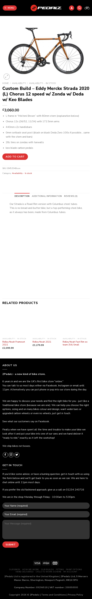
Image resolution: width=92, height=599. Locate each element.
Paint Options (74, 569)
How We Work (30, 569)
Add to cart (15, 156)
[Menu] (10, 8)
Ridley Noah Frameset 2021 (13, 343)
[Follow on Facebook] (5, 454)
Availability (19, 83)
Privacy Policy (75, 594)
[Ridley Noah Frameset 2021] (15, 322)
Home (5, 83)
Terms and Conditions (53, 594)
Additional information (47, 196)
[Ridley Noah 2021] (46, 322)
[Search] (79, 8)
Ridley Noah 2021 (42, 341)
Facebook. (44, 421)
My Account (70, 571)
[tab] (22, 196)
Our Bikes (14, 569)
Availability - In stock (42, 83)
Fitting (60, 569)
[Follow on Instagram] (11, 454)
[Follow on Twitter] (16, 454)
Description (22, 196)
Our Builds (47, 569)
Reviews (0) (70, 196)
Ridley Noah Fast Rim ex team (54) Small (75, 343)
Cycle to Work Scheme (48, 571)
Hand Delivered (25, 571)
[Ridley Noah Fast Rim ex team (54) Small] (76, 322)
